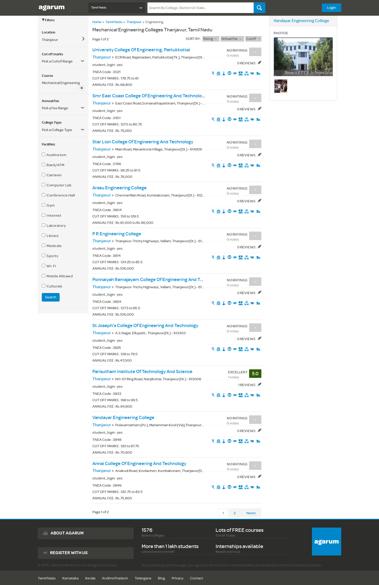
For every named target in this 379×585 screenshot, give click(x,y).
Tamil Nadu (113, 22)
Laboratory (54, 225)
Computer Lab (56, 185)
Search (50, 297)
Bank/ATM (53, 165)
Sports (50, 256)
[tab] (63, 32)
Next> (251, 513)
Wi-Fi (49, 266)
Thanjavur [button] (50, 40)
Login (331, 8)
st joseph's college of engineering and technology (145, 325)
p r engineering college (116, 233)
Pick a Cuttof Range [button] (57, 61)
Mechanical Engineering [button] (61, 83)
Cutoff (253, 39)
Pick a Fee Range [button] (55, 108)
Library (50, 235)
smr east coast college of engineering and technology (149, 95)
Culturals (52, 286)
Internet (51, 215)
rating (210, 39)
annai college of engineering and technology (139, 463)
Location (48, 32)
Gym (48, 205)
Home (96, 22)
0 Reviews (249, 63)
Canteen (52, 175)
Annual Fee (232, 39)
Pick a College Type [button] (57, 130)
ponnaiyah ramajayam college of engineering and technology (156, 279)
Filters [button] (48, 20)
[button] (63, 108)
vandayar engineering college (123, 417)
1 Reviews (249, 385)
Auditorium (54, 155)
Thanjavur (134, 22)
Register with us (69, 552)
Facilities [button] (48, 144)
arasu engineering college (119, 187)
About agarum (67, 533)
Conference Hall (58, 195)
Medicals (52, 246)
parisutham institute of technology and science (142, 371)
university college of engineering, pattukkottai (141, 49)
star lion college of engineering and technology (142, 141)
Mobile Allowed (57, 276)
